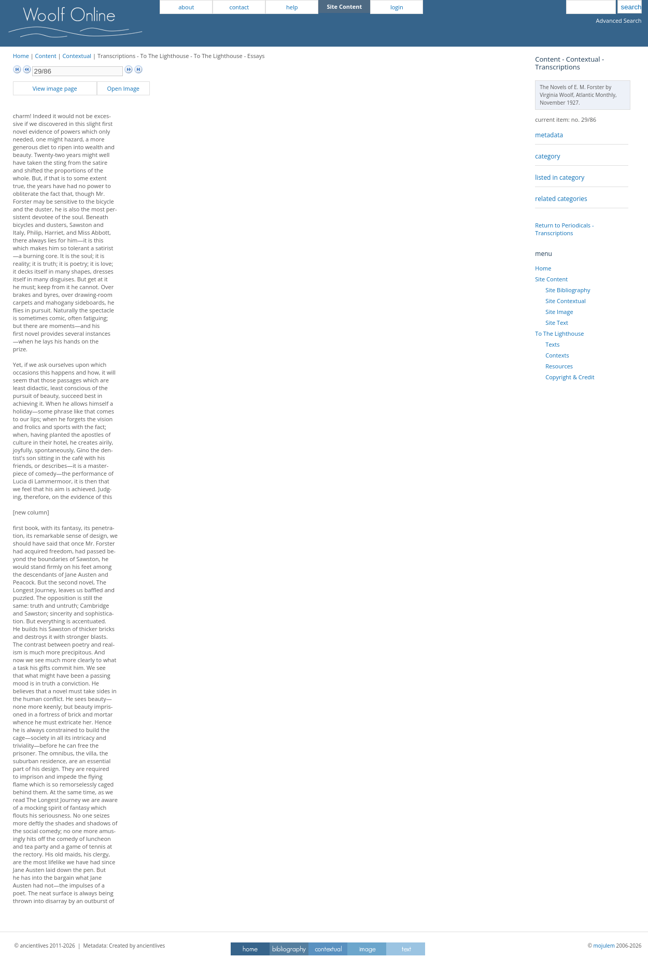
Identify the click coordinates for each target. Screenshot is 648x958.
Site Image (559, 312)
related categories (561, 198)
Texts (552, 344)
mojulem (604, 945)
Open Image (123, 88)
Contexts (557, 355)
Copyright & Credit (569, 377)
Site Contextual (565, 301)
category (547, 156)
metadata (549, 135)
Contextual (76, 56)
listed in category (559, 177)
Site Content (551, 279)
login (396, 7)
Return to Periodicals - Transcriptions (564, 229)
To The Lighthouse (559, 333)
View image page (55, 88)
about (186, 7)
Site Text (556, 322)
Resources (559, 366)
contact (239, 7)
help (292, 7)
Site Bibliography (567, 290)
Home (21, 56)
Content (46, 56)
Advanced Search (619, 20)
